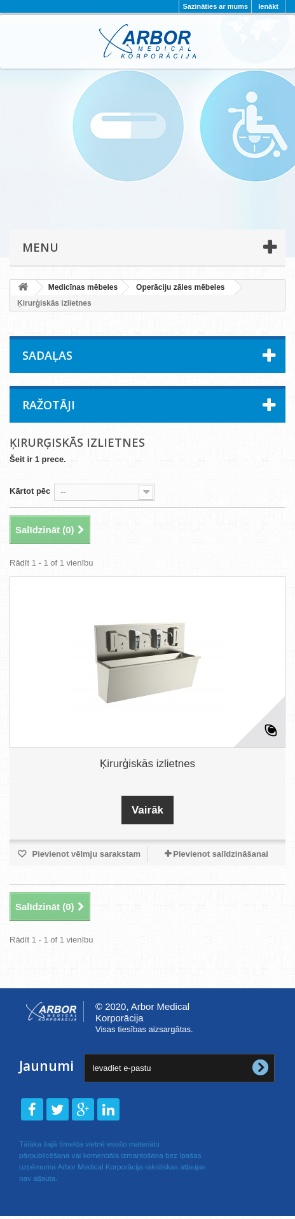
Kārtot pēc (30, 491)
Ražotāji (48, 404)
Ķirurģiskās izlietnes (147, 764)
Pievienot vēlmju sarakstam (85, 854)
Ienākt (268, 6)
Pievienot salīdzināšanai (220, 854)
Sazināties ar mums (215, 6)
